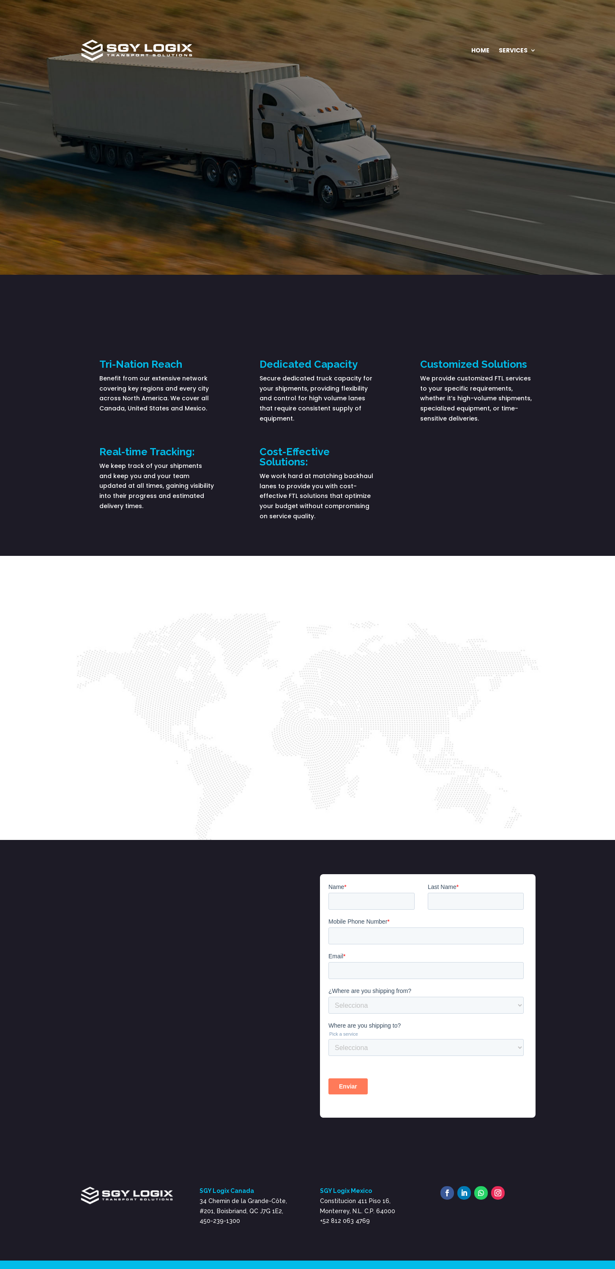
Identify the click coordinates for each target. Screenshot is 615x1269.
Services (513, 50)
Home (480, 50)
